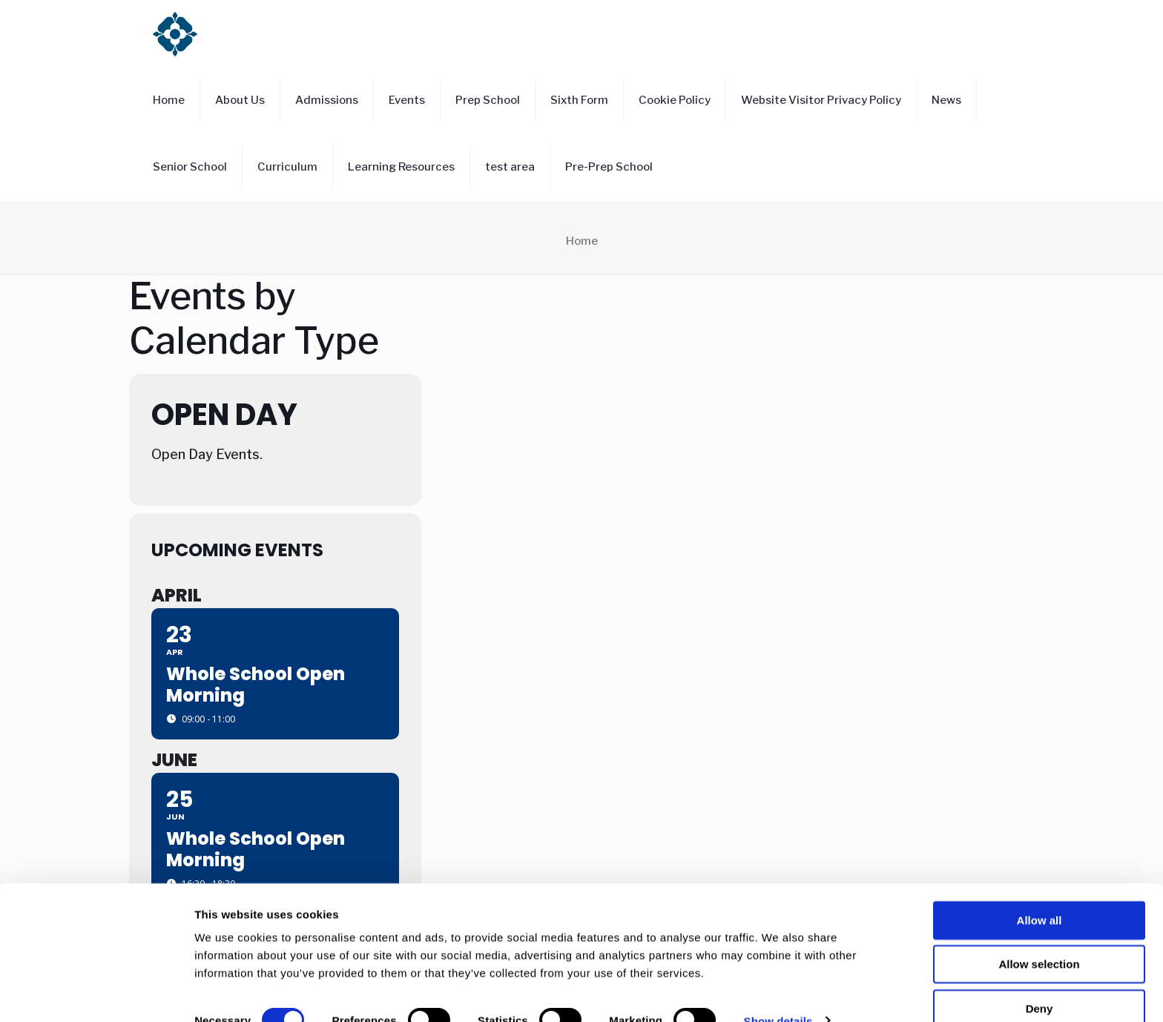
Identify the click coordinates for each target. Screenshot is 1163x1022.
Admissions (326, 100)
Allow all (1039, 892)
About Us (240, 100)
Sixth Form (579, 100)
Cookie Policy (675, 100)
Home (169, 100)
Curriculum (287, 167)
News (946, 100)
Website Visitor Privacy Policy (821, 100)
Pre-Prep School (609, 167)
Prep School (487, 100)
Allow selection (1038, 936)
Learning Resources (401, 167)
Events (407, 100)
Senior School (190, 167)
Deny (1039, 980)
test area (510, 167)
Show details (778, 992)
